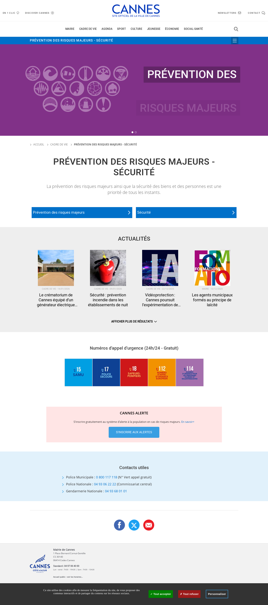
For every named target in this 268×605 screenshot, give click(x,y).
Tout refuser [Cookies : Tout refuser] (189, 594)
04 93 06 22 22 (105, 484)
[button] (132, 132)
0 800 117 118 (106, 477)
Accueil (37, 144)
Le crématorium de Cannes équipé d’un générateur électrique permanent (56, 300)
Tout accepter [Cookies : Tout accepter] (160, 594)
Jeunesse (153, 29)
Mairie (69, 29)
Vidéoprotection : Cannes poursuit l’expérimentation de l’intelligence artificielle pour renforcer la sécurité (160, 300)
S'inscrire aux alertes (134, 432)
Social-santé (193, 29)
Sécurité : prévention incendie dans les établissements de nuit (108, 300)
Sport (121, 29)
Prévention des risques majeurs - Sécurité (71, 40)
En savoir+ (187, 422)
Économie (172, 29)
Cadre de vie (88, 29)
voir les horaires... (75, 577)
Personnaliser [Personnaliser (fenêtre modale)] (217, 594)
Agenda (107, 29)
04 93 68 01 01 (116, 491)
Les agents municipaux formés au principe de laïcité (212, 300)
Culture (136, 29)
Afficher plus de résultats (134, 321)
